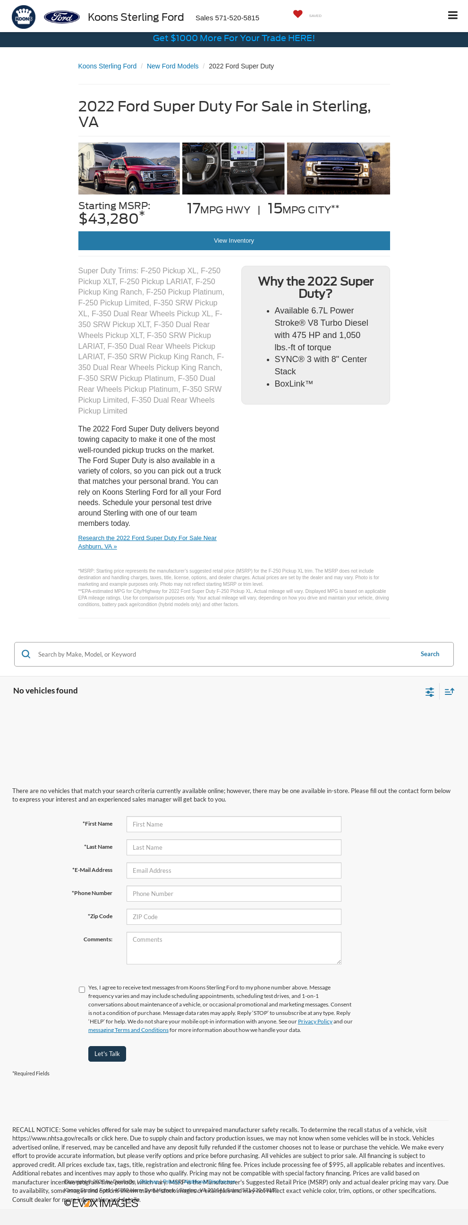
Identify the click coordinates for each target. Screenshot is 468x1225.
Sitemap (149, 1181)
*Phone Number (92, 892)
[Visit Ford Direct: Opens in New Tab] (282, 1190)
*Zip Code (100, 916)
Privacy (171, 1181)
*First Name (97, 823)
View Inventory (234, 240)
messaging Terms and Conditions (128, 1029)
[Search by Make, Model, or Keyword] (224, 654)
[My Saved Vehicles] (305, 14)
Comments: (98, 939)
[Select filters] (430, 691)
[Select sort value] (447, 691)
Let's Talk (107, 1053)
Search (430, 654)
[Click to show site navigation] (453, 16)
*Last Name (98, 846)
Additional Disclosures (210, 1181)
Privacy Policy (315, 1021)
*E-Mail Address (92, 869)
